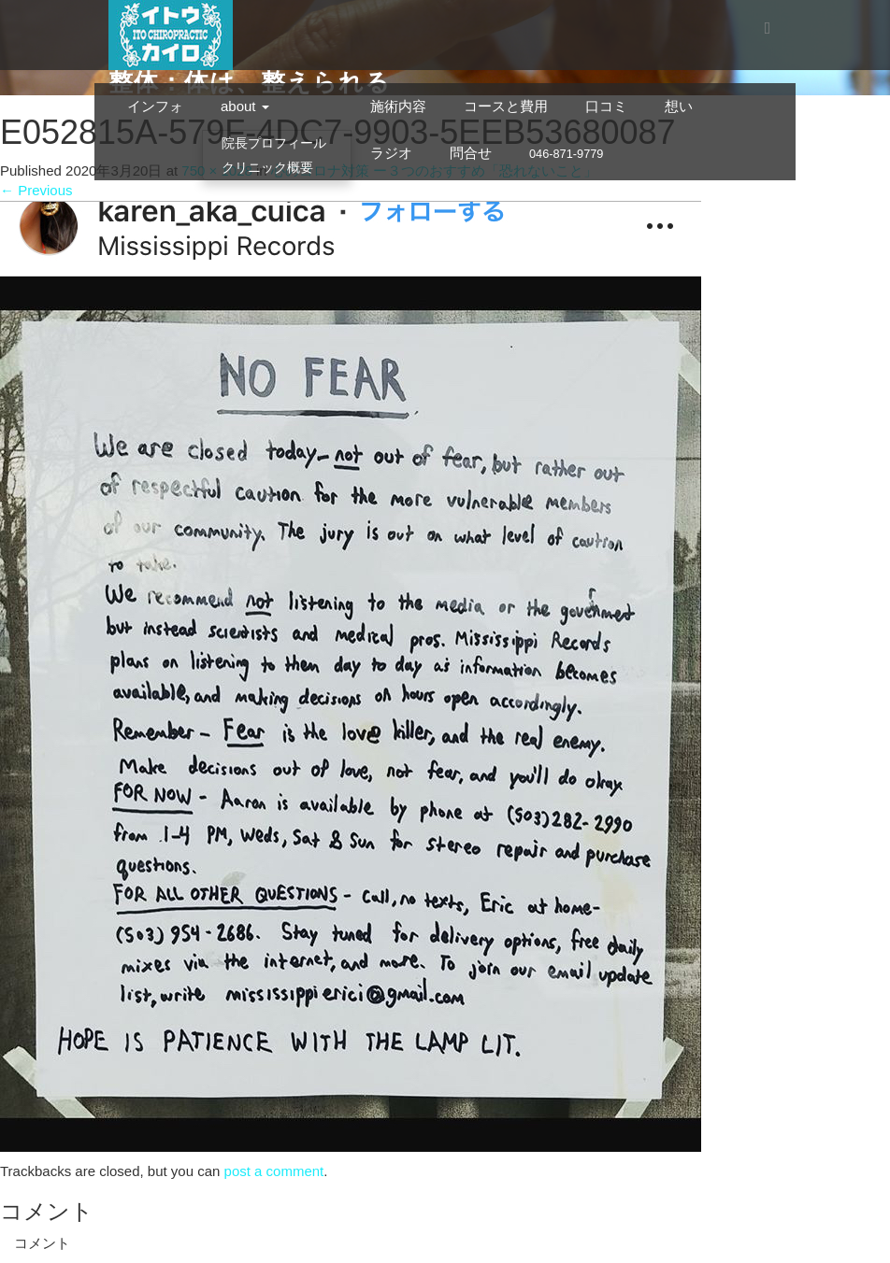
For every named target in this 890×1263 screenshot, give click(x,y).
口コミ (606, 106)
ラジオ (391, 153)
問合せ (471, 153)
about (245, 106)
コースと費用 (506, 106)
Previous (36, 190)
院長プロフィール (274, 142)
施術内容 (398, 106)
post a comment (274, 1171)
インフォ (155, 106)
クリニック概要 (267, 167)
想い (679, 106)
